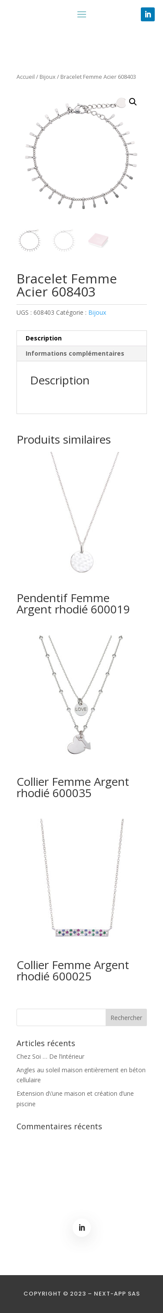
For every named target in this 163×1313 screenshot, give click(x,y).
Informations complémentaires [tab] (75, 353)
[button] (133, 102)
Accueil (26, 77)
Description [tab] (44, 338)
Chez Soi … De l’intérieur (50, 1056)
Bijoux (48, 77)
